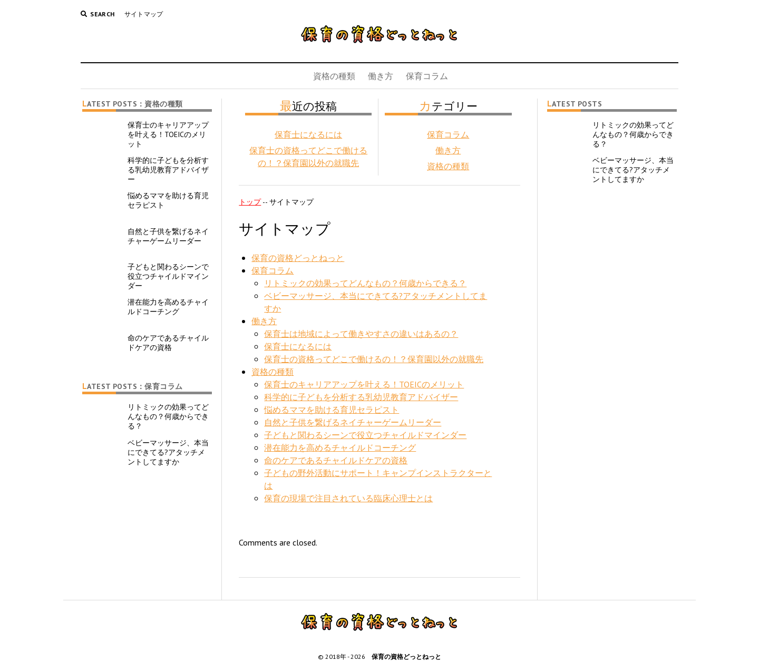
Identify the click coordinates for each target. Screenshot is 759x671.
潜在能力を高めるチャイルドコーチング (168, 306)
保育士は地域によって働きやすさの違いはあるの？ (361, 333)
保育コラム (427, 76)
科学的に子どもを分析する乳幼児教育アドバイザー (168, 169)
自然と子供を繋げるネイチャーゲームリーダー (168, 236)
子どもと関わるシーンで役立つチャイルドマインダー (168, 276)
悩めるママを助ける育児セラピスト (168, 200)
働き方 (380, 76)
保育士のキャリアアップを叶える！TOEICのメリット (168, 134)
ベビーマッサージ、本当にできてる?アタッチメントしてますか (168, 452)
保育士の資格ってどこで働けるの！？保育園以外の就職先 (373, 359)
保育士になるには (308, 134)
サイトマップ (143, 14)
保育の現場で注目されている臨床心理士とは (348, 498)
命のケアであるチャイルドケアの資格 (168, 342)
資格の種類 (334, 76)
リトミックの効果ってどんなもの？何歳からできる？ (168, 416)
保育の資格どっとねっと (297, 257)
